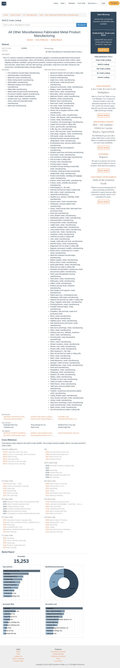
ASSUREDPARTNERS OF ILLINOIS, (44, 435)
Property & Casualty (58, 652)
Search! (81, 25)
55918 (5, 452)
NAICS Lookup (103, 64)
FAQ (18, 654)
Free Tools (81, 3)
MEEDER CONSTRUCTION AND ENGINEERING (22, 417)
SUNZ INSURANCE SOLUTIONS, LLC (72, 433)
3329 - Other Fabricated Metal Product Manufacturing (58, 15)
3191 (5, 522)
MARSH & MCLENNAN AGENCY (43, 433)
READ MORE (103, 115)
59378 (5, 461)
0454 (47, 493)
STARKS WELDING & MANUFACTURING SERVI (49, 417)
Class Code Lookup (103, 60)
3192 (47, 504)
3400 (5, 493)
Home (56, 3)
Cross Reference (41, 40)
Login (103, 3)
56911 (5, 459)
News (18, 652)
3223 (5, 540)
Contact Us (18, 656)
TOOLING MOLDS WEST (13, 419)
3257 (5, 495)
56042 (5, 454)
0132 (47, 495)
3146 (5, 491)
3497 (47, 457)
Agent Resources (103, 86)
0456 (47, 484)
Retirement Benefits (58, 656)
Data (63, 3)
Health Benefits (58, 654)
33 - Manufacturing (30, 15)
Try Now (114, 3)
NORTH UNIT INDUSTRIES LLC (43, 419)
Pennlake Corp (63, 417)
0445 (47, 486)
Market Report (56, 40)
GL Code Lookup (103, 73)
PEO (58, 659)
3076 (5, 484)
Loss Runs (58, 661)
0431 (47, 491)
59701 (5, 464)
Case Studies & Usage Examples (103, 177)
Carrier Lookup (103, 77)
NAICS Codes (15, 15)
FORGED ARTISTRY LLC (67, 419)
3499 (47, 452)
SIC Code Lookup (103, 69)
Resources (92, 3)
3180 (5, 486)
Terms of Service (18, 659)
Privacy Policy (18, 661)
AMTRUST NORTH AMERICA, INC (16, 433)
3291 (47, 459)
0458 (47, 488)
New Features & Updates (103, 122)
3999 (47, 454)
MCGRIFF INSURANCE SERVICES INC (18, 435)
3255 (47, 513)
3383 (5, 488)
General (30, 40)
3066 (5, 538)
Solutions (71, 3)
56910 (5, 457)
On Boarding (103, 154)
